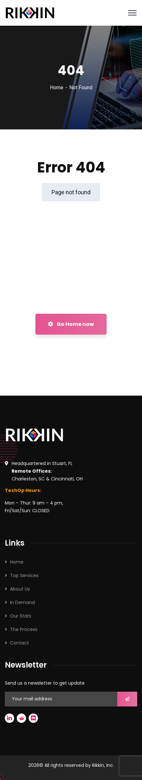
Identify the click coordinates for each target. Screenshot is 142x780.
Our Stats (20, 616)
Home (56, 87)
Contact (19, 643)
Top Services (24, 575)
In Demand (22, 602)
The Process (23, 629)
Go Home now (71, 324)
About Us (20, 589)
